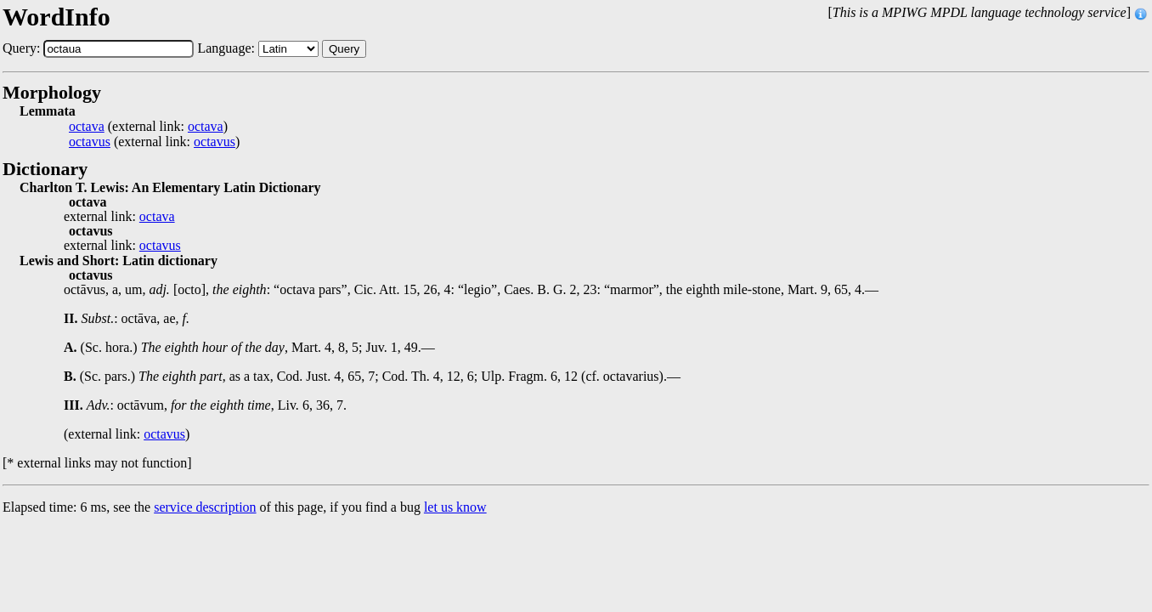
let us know (455, 507)
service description (205, 507)
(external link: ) (148, 126)
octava (86, 126)
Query (344, 48)
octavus (89, 142)
